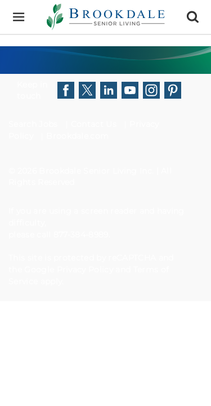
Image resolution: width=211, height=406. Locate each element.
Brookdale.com (77, 136)
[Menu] (18, 17)
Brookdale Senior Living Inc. (97, 171)
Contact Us (93, 124)
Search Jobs (33, 124)
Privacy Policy (85, 269)
